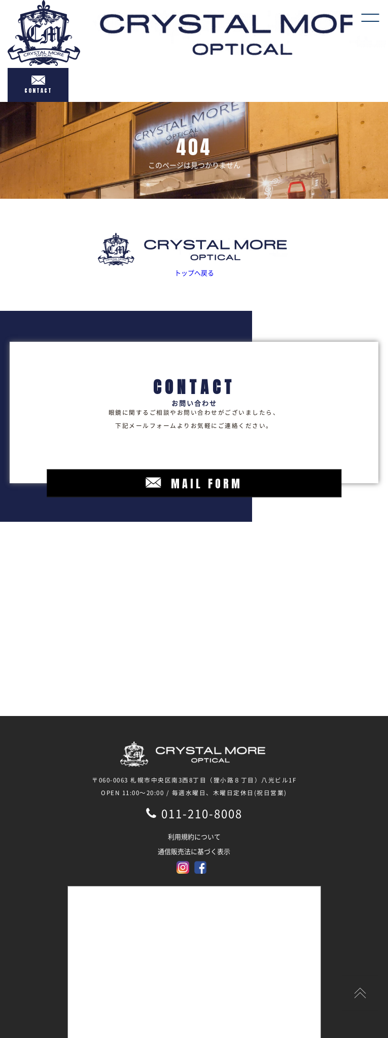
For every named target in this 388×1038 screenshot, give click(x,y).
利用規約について (194, 836)
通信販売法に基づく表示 (194, 851)
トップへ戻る (194, 255)
